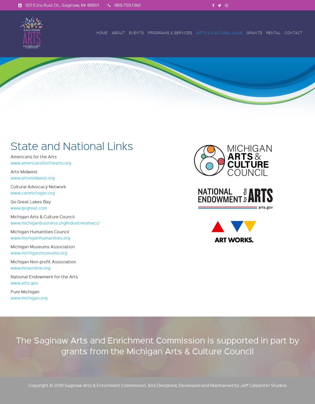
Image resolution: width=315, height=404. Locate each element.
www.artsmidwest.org (33, 178)
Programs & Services (170, 33)
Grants (254, 33)
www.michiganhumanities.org (40, 238)
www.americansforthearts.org (41, 163)
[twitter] (219, 5)
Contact (294, 33)
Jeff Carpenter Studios (263, 385)
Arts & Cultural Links (219, 33)
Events (136, 33)
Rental (273, 33)
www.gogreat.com (29, 208)
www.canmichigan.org (33, 193)
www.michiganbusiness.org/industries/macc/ (55, 223)
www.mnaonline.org (30, 268)
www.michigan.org (29, 298)
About (118, 33)
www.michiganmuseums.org (39, 253)
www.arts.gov (24, 283)
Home (102, 33)
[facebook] (213, 5)
